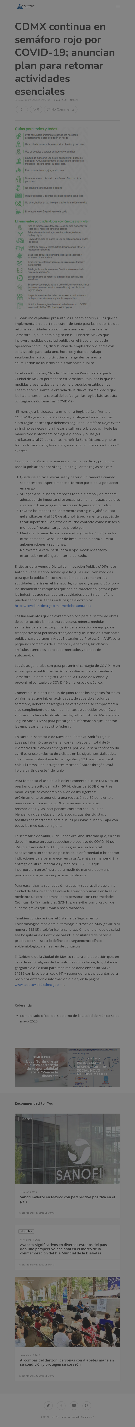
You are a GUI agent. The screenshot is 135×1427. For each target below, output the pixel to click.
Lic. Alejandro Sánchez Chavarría (34, 99)
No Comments (60, 109)
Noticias (74, 99)
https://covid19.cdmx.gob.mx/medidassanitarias (53, 605)
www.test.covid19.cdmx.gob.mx (39, 984)
